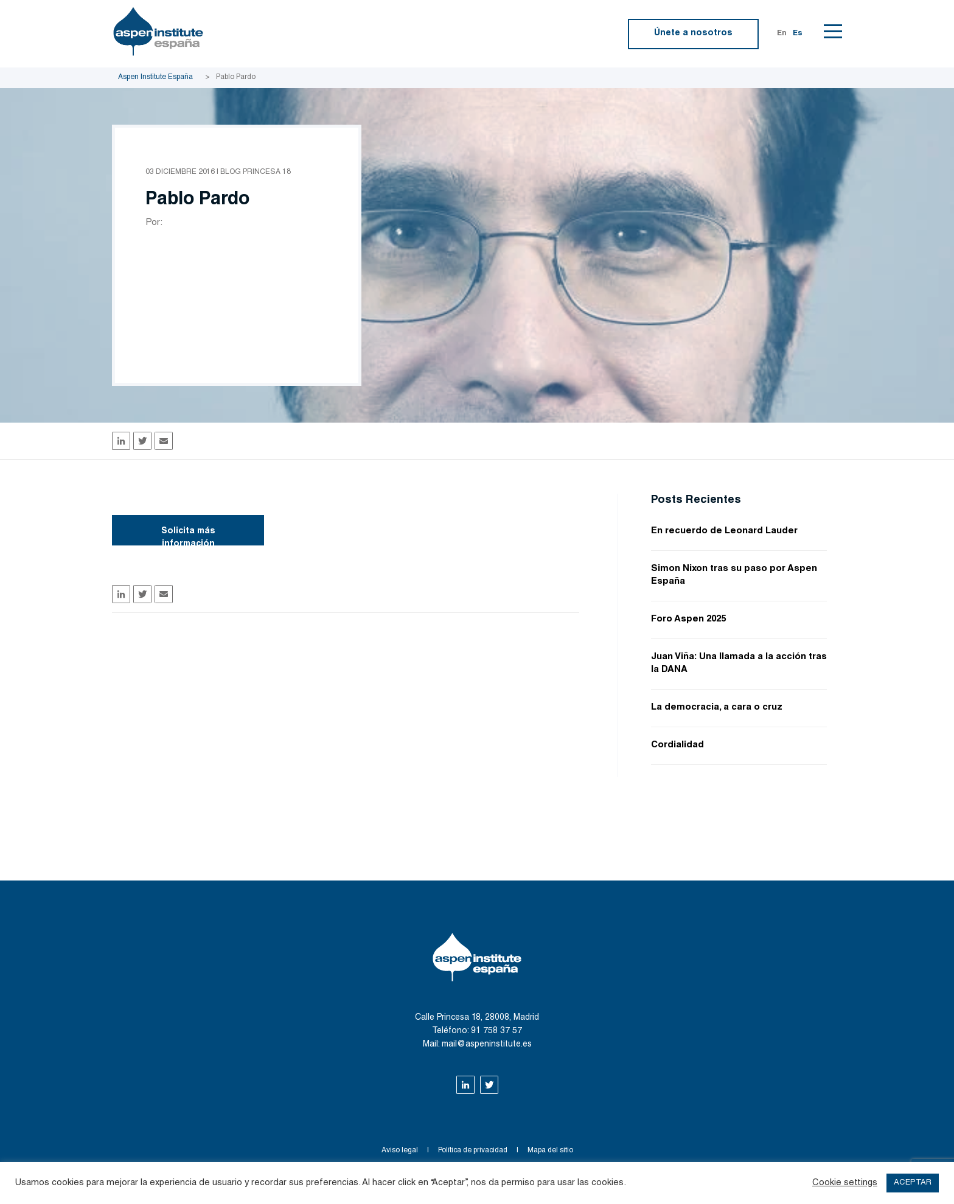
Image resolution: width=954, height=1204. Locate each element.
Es (798, 33)
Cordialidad (677, 745)
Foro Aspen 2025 (688, 619)
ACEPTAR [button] (912, 1183)
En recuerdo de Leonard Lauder (724, 531)
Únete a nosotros (693, 33)
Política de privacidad (472, 1150)
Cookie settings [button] (844, 1183)
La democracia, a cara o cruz (716, 707)
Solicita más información (188, 536)
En (782, 33)
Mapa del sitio (550, 1150)
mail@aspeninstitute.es (487, 1044)
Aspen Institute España (155, 77)
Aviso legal (399, 1150)
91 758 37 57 (496, 1031)
